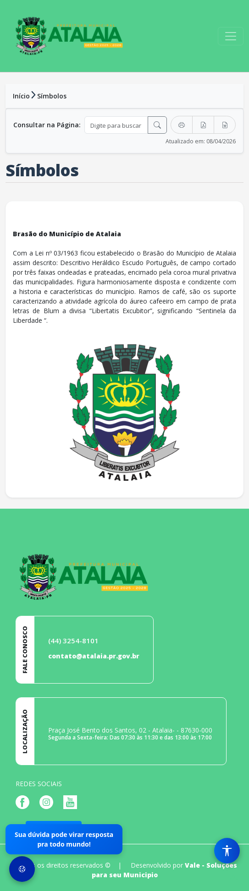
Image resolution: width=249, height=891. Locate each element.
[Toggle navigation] (230, 36)
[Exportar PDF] (203, 125)
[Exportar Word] (225, 125)
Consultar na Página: (47, 124)
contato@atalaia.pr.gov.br (93, 656)
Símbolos (51, 96)
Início (21, 96)
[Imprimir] (182, 125)
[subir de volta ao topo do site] (233, 877)
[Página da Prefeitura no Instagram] (48, 801)
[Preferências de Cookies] (22, 869)
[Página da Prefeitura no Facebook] (25, 801)
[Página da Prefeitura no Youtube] (72, 801)
